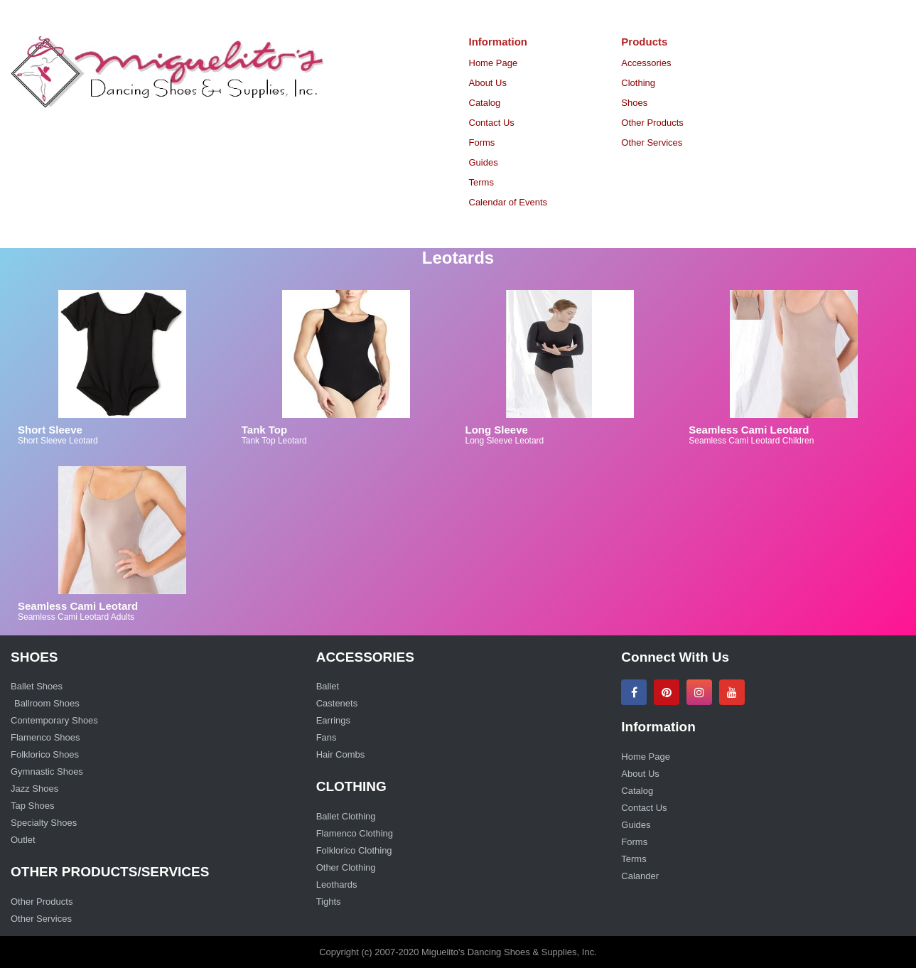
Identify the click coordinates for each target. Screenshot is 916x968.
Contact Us (491, 122)
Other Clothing (346, 867)
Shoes (634, 102)
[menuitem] (534, 63)
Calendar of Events (508, 202)
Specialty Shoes (44, 822)
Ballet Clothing (346, 816)
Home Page (493, 63)
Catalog (485, 102)
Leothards (336, 884)
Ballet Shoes (37, 686)
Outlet (23, 839)
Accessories (646, 63)
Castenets (337, 703)
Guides (483, 162)
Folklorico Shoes (45, 754)
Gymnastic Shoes (47, 771)
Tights (328, 901)
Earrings (333, 720)
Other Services (651, 142)
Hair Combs (340, 754)
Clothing (638, 82)
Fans (326, 737)
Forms (482, 142)
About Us (488, 82)
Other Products (652, 122)
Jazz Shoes (34, 788)
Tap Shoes (32, 805)
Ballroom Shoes (47, 703)
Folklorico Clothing (354, 850)
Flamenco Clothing (354, 833)
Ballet (328, 686)
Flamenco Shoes (45, 737)
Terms (481, 182)
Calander (641, 876)
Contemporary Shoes (54, 720)
